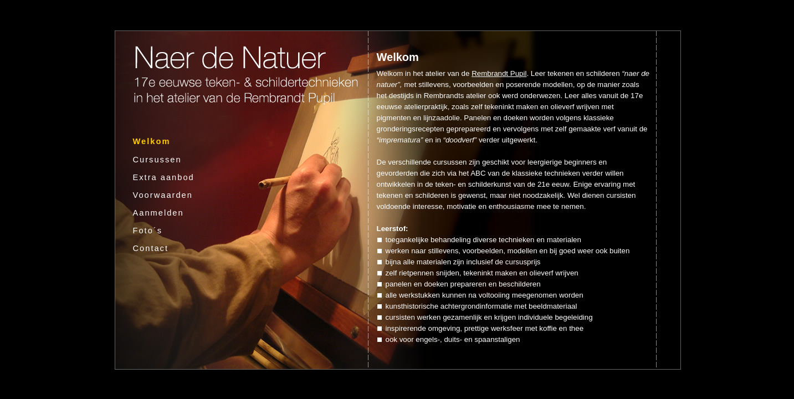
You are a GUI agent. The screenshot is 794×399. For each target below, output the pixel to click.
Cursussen (157, 159)
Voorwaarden (163, 195)
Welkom (152, 141)
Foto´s (148, 230)
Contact (151, 248)
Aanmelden (158, 212)
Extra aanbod (163, 177)
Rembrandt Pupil (499, 73)
